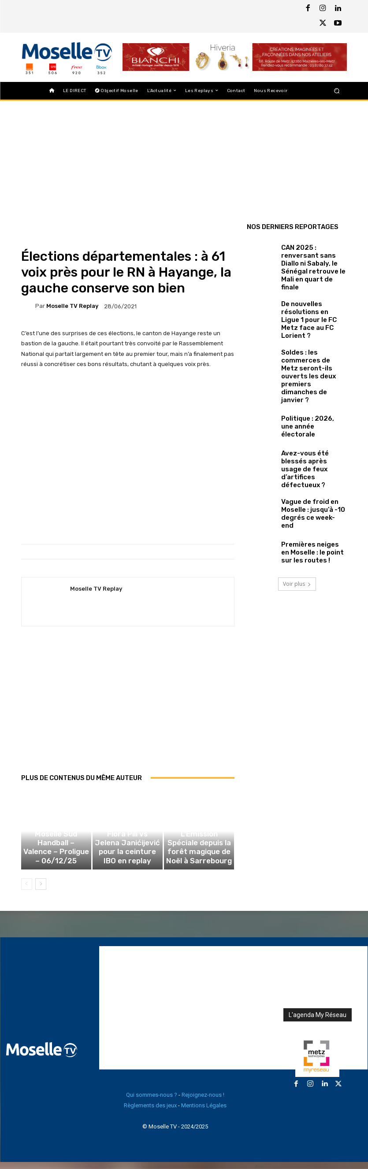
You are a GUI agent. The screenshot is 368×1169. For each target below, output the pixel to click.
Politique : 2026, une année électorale (306, 368)
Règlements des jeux (150, 1112)
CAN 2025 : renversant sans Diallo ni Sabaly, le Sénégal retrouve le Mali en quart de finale (311, 257)
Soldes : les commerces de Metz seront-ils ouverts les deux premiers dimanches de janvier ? (311, 331)
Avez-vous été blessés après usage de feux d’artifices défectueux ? (311, 405)
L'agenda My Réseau (317, 1021)
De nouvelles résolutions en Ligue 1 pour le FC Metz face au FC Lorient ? (313, 294)
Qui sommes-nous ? (151, 1102)
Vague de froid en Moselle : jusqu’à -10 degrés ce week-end (313, 442)
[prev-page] (26, 891)
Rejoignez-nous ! (203, 1102)
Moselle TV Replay (72, 306)
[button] (336, 90)
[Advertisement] (127, 709)
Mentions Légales (204, 1112)
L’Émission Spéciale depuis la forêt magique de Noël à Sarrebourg (199, 863)
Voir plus (297, 510)
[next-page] (40, 891)
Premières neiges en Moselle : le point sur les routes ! (311, 478)
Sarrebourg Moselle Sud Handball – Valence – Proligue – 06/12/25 (56, 863)
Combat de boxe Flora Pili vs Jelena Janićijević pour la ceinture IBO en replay (127, 863)
